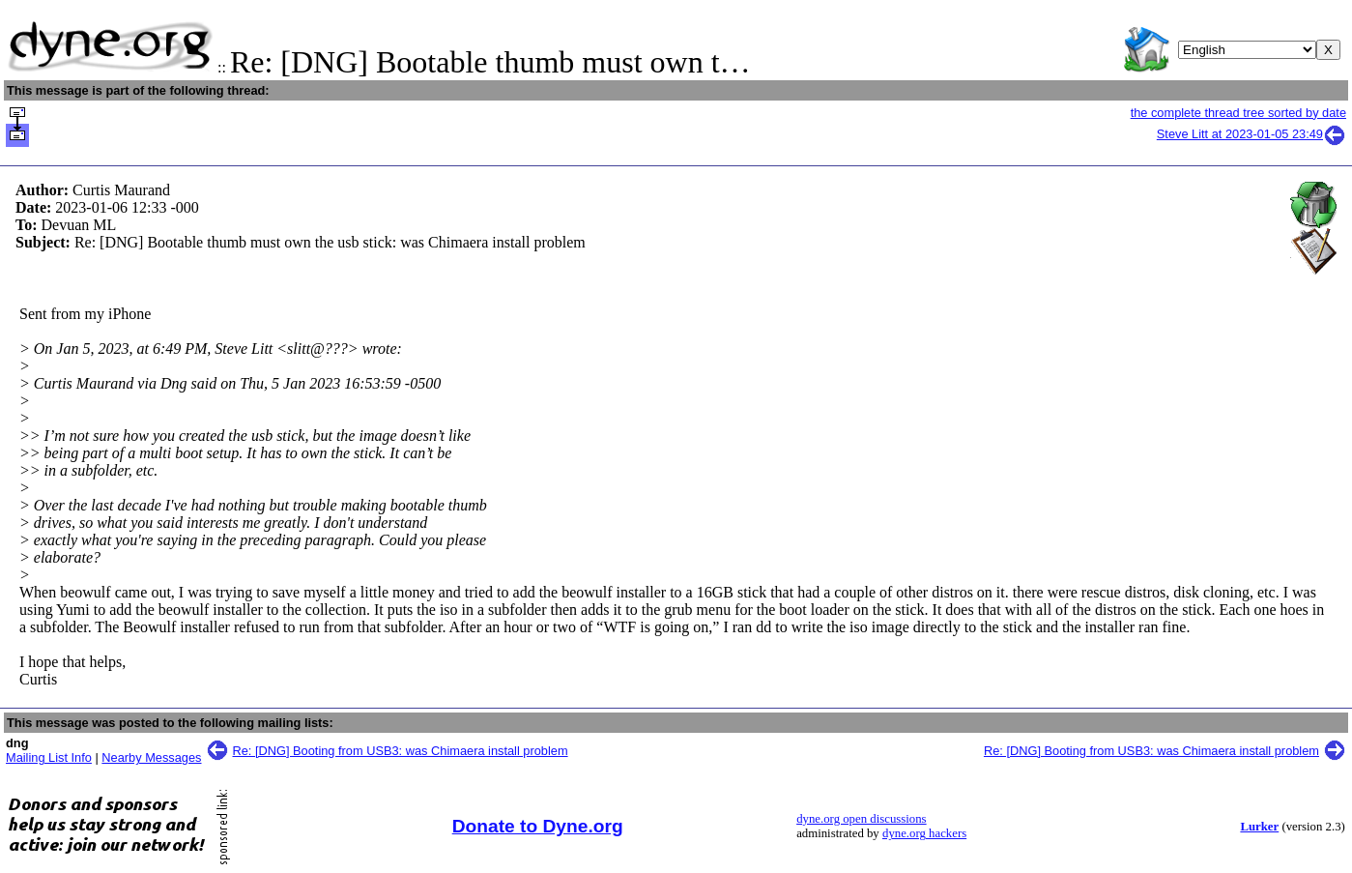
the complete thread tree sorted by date (1238, 112)
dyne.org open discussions (861, 819)
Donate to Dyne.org (537, 826)
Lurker (1259, 826)
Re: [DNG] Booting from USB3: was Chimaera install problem (400, 750)
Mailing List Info (49, 757)
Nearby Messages (151, 757)
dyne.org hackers (924, 833)
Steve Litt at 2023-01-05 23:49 (1251, 134)
